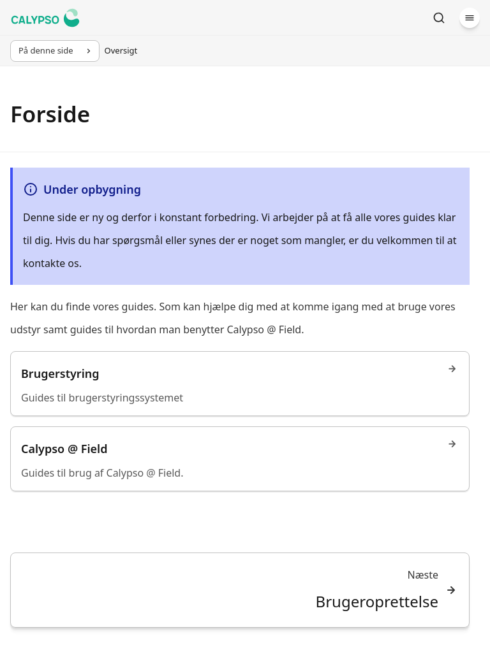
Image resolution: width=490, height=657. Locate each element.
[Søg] (439, 18)
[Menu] (469, 18)
